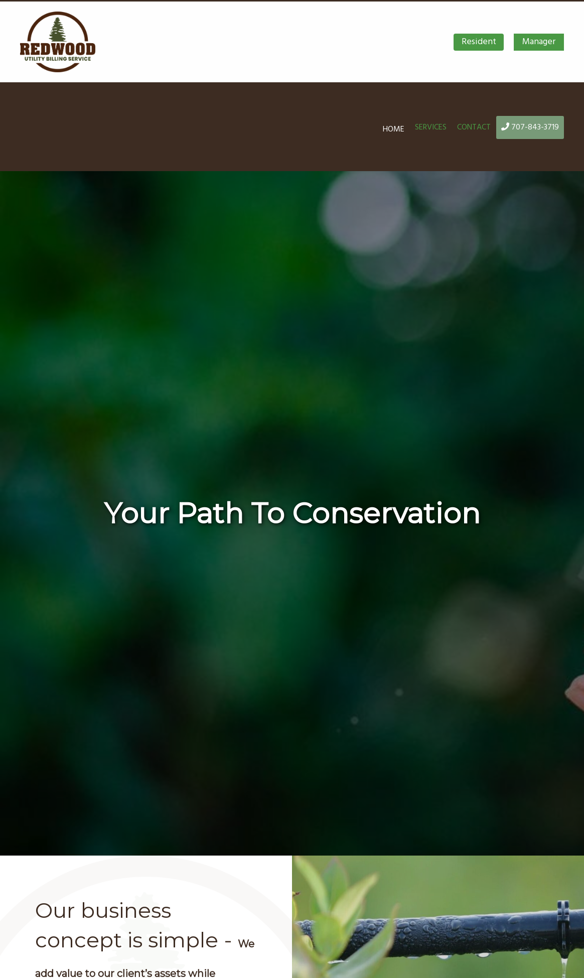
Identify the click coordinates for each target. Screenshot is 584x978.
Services (431, 126)
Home (393, 128)
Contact (474, 126)
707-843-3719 (530, 126)
